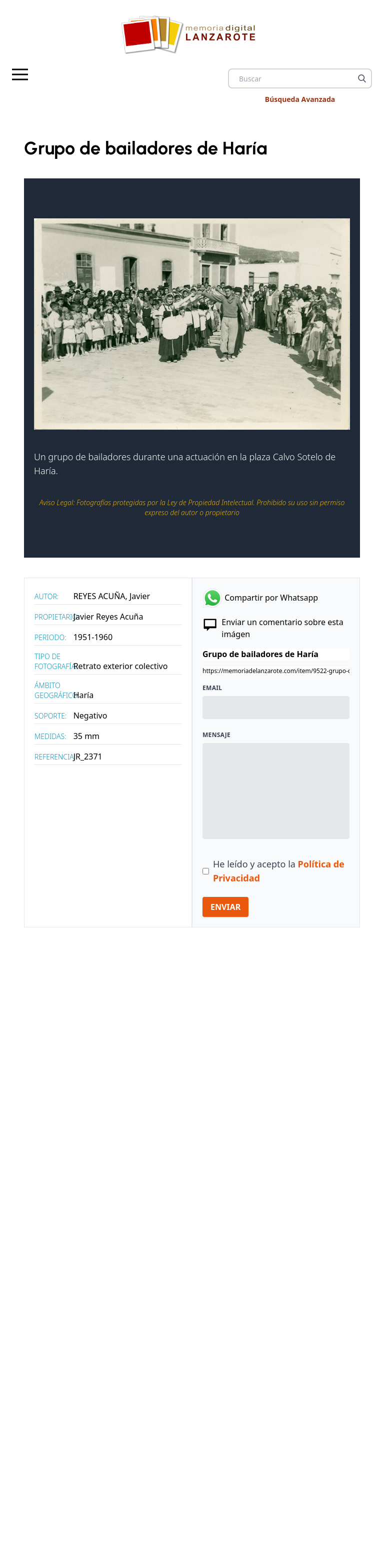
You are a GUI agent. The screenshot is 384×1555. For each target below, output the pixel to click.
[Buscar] (362, 78)
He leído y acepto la (278, 871)
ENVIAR (225, 906)
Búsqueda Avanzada (300, 99)
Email (212, 688)
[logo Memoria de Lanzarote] (192, 34)
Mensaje (216, 735)
